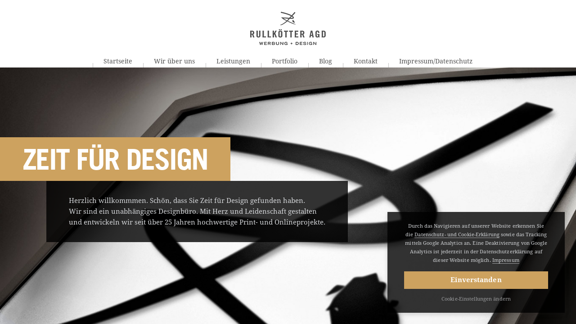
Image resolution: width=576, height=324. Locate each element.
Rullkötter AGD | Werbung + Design (288, 28)
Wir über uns (174, 61)
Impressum (505, 260)
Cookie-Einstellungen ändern (476, 299)
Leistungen (233, 61)
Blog (325, 61)
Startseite (118, 61)
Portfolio (284, 61)
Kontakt (366, 61)
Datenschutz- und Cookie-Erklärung (457, 235)
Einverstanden (475, 280)
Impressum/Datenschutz (435, 61)
